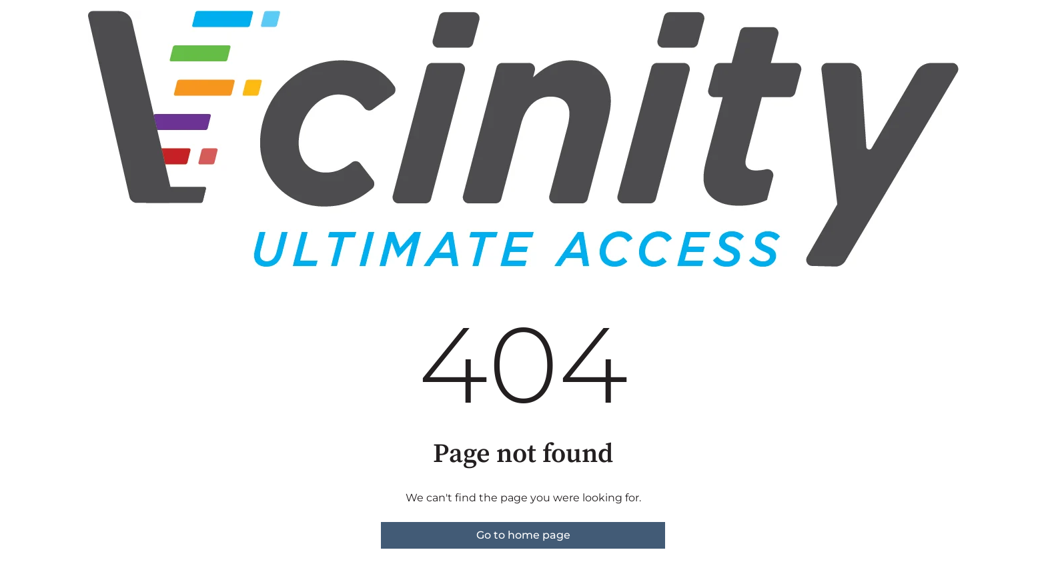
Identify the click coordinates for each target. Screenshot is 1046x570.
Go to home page (523, 535)
